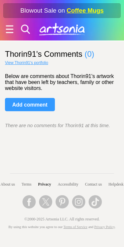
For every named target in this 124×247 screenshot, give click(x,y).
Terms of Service (75, 227)
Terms (26, 184)
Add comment (30, 105)
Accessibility (68, 184)
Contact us (93, 184)
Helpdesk (115, 184)
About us (8, 184)
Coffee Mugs (85, 10)
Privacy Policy (104, 227)
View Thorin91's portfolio (26, 62)
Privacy (44, 184)
